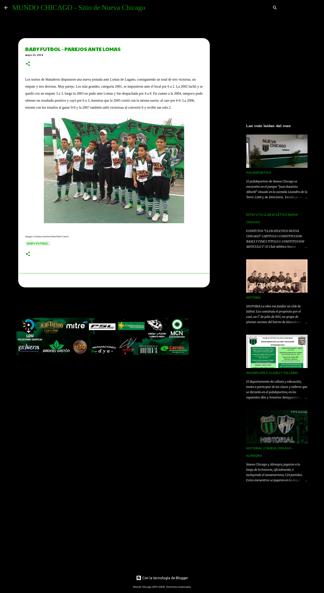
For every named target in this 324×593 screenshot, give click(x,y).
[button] (27, 64)
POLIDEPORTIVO (258, 172)
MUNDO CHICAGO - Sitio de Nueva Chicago (78, 7)
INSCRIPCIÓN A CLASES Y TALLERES (272, 373)
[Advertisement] (96, 304)
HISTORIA (253, 297)
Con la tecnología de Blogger (162, 578)
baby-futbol (38, 243)
